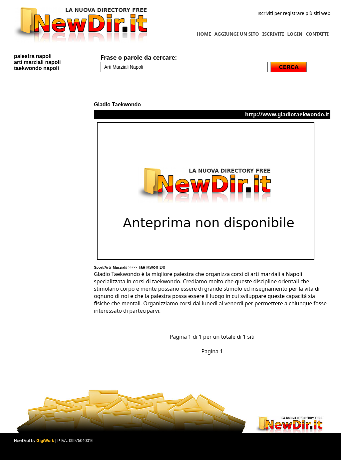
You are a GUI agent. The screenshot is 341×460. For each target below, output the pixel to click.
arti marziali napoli (37, 62)
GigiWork (45, 440)
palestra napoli (33, 56)
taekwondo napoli (36, 68)
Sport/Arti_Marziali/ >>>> (130, 267)
